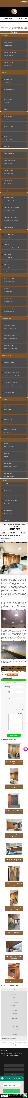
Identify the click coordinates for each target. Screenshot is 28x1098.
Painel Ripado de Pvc (8, 298)
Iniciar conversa (11, 1091)
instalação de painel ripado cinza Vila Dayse (14, 811)
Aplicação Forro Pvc (8, 241)
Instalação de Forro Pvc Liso (9, 223)
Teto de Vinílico (7, 503)
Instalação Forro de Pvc (8, 267)
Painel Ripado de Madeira (9, 294)
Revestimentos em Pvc (6, 355)
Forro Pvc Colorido (7, 99)
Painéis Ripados (5, 274)
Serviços (14, 32)
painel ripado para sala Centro (14, 981)
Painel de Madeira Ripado (9, 278)
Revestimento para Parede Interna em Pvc (13, 385)
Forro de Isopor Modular (9, 38)
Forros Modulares (5, 113)
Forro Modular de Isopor (9, 133)
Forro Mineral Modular (8, 48)
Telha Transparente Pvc (9, 476)
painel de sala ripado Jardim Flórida (14, 835)
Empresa (14, 1069)
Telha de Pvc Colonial (8, 412)
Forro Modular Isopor (8, 58)
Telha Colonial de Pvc (8, 402)
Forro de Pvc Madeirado (9, 89)
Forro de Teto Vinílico (8, 483)
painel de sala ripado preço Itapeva (14, 933)
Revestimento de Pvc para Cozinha (11, 372)
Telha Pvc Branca (7, 459)
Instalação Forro (7, 264)
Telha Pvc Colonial (7, 463)
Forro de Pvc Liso (7, 86)
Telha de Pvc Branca (8, 409)
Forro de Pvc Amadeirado (9, 153)
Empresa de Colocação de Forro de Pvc (12, 247)
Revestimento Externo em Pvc (10, 379)
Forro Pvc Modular (7, 68)
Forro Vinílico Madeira (8, 490)
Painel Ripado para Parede (9, 304)
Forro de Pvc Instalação (8, 197)
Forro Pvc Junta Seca (8, 173)
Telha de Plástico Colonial (9, 446)
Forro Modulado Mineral (9, 126)
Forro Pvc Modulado (8, 139)
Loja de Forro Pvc (7, 190)
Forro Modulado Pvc (8, 129)
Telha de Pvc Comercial (8, 419)
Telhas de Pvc (4, 439)
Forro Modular (5, 35)
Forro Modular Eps (7, 136)
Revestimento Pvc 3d (8, 345)
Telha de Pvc (4, 399)
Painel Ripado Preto (8, 314)
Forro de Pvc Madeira (8, 163)
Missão (14, 1074)
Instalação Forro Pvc (8, 271)
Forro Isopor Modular (8, 45)
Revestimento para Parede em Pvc (11, 382)
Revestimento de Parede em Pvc (10, 325)
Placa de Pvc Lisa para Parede (10, 359)
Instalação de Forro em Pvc (9, 210)
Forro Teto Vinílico (7, 487)
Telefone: (16, 697)
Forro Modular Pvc (7, 65)
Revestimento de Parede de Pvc (10, 369)
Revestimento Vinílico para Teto (10, 500)
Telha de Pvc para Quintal (9, 426)
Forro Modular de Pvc (8, 55)
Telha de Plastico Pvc (8, 406)
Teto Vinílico (6, 507)
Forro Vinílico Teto (7, 497)
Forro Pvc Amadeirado (8, 166)
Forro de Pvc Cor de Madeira (10, 160)
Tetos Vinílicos (4, 480)
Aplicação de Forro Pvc (8, 237)
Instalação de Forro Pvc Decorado (11, 220)
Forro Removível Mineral (9, 143)
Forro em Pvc (6, 92)
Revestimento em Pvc (6, 318)
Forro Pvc (4, 72)
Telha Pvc (6, 456)
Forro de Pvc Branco (8, 156)
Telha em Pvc (6, 453)
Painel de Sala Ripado (8, 284)
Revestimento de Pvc (8, 331)
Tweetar (3, 541)
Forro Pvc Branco (7, 96)
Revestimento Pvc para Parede (10, 348)
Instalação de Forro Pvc (6, 193)
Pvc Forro (6, 109)
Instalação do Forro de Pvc (9, 227)
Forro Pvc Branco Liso (8, 170)
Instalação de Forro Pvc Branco (10, 214)
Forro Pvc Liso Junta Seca (9, 176)
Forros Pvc (4, 150)
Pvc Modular (6, 146)
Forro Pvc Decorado (8, 102)
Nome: (14, 687)
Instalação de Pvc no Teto (9, 261)
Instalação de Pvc (7, 254)
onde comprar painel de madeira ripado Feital (14, 957)
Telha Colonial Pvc (7, 443)
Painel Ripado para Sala (9, 311)
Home (14, 1065)
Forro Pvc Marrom (7, 183)
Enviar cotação (14, 735)
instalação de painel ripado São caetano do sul (14, 908)
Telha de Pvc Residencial (9, 432)
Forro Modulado (7, 123)
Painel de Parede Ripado (9, 281)
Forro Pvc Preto (7, 186)
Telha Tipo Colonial (8, 473)
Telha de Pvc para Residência (10, 429)
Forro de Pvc (6, 76)
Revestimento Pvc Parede (9, 351)
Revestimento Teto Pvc (8, 395)
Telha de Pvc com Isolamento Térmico (12, 416)
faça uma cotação (12, 674)
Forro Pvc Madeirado (8, 180)
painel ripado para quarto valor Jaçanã (14, 762)
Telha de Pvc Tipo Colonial (9, 436)
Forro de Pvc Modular (8, 42)
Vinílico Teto (6, 520)
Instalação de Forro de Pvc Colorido (11, 204)
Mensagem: (15, 721)
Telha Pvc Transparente (9, 469)
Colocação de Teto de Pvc (9, 244)
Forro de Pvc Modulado (8, 116)
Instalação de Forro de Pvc (9, 200)
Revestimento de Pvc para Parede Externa (13, 375)
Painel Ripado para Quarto (9, 308)
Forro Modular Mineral (8, 62)
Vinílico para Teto (7, 517)
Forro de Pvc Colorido (8, 79)
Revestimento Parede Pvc (9, 389)
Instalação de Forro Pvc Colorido (10, 217)
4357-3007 (8, 18)
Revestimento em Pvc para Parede (11, 338)
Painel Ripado (6, 288)
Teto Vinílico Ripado (8, 513)
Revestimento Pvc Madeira (9, 392)
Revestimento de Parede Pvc (10, 328)
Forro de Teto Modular (8, 119)
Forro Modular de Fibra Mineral (10, 52)
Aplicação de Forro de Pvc (9, 234)
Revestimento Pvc (7, 341)
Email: (14, 692)
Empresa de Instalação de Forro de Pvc (12, 251)
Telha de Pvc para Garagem (9, 422)
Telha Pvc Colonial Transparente (10, 466)
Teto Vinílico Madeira (8, 510)
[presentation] (14, 705)
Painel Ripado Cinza (8, 291)
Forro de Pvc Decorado (8, 82)
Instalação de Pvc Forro (8, 257)
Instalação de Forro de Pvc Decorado (11, 207)
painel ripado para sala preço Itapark (14, 786)
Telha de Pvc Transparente (9, 449)
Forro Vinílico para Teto (8, 493)
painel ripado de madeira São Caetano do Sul (14, 860)
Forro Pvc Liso (7, 106)
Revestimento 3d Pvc (8, 322)
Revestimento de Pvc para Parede (11, 335)
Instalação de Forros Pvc (7, 231)
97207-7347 (23, 18)
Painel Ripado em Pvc (8, 301)
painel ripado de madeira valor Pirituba (14, 884)
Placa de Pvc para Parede (9, 362)
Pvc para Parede (7, 365)
